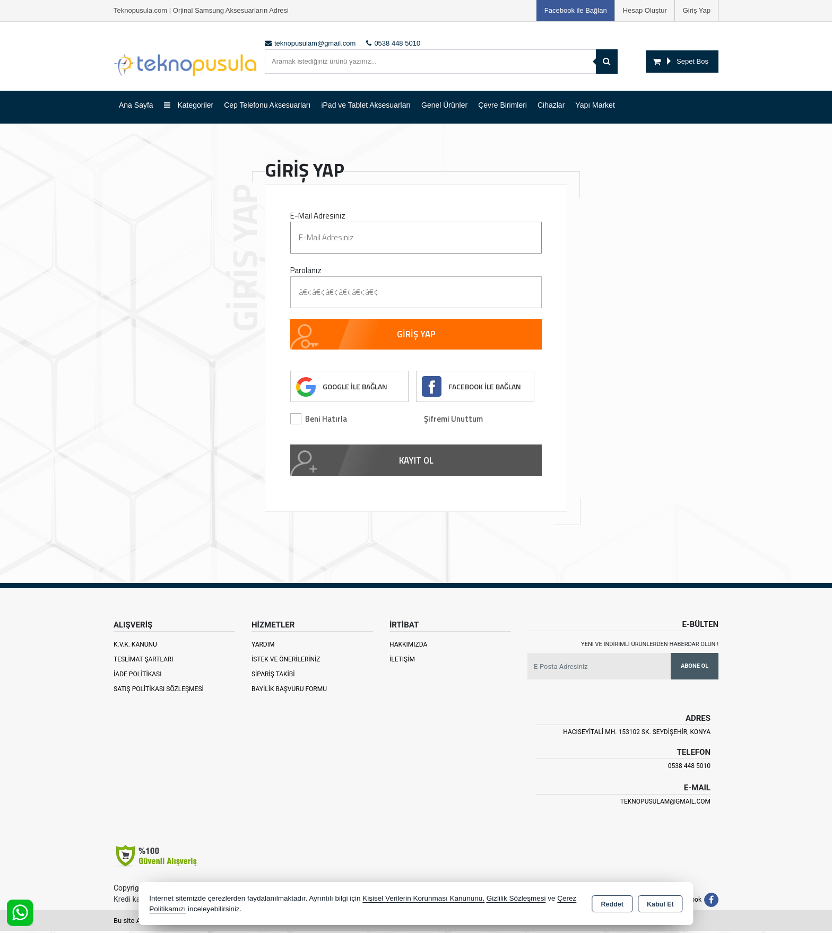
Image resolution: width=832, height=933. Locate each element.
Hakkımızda (408, 646)
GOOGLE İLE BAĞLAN (356, 387)
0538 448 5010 (689, 768)
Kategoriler (189, 105)
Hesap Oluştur (645, 10)
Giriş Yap (696, 10)
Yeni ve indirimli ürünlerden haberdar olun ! (649, 645)
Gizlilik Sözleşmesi (516, 898)
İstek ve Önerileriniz (286, 661)
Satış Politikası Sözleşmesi (159, 690)
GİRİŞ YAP (416, 335)
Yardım (263, 646)
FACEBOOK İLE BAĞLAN (485, 387)
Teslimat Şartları (144, 661)
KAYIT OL (416, 462)
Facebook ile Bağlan (575, 10)
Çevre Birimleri (502, 105)
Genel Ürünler (444, 105)
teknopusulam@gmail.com (665, 803)
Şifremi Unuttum (453, 420)
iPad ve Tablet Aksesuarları (366, 105)
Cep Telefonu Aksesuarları (267, 105)
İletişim (402, 661)
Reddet (612, 904)
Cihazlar (551, 105)
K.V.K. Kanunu (135, 646)
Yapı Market (594, 105)
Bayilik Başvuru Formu (289, 690)
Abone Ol (694, 667)
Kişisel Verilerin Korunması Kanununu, (423, 898)
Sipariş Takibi (273, 675)
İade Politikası (137, 675)
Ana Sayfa (136, 105)
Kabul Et (660, 904)
